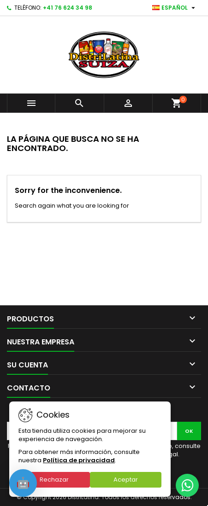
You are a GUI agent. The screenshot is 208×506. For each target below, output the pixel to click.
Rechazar (54, 479)
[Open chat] (23, 483)
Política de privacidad (79, 460)
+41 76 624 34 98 (67, 8)
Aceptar (125, 479)
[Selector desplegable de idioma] (174, 8)
